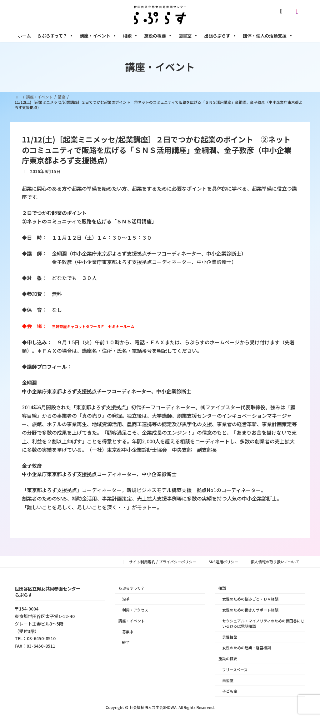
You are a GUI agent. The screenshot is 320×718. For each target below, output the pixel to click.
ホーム (24, 35)
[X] (282, 11)
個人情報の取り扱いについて (275, 561)
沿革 (126, 598)
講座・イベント (98, 35)
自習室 (227, 680)
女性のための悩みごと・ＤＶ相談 (250, 598)
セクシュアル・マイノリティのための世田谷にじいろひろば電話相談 (263, 623)
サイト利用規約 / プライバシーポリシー (162, 561)
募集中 (127, 631)
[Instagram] (298, 11)
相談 (130, 35)
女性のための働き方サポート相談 (250, 609)
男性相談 (229, 637)
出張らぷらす (220, 35)
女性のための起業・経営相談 (246, 648)
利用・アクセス (135, 609)
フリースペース (235, 669)
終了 (126, 642)
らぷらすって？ (55, 35)
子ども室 (229, 691)
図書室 (188, 35)
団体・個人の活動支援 (268, 35)
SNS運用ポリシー (223, 561)
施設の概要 (158, 35)
